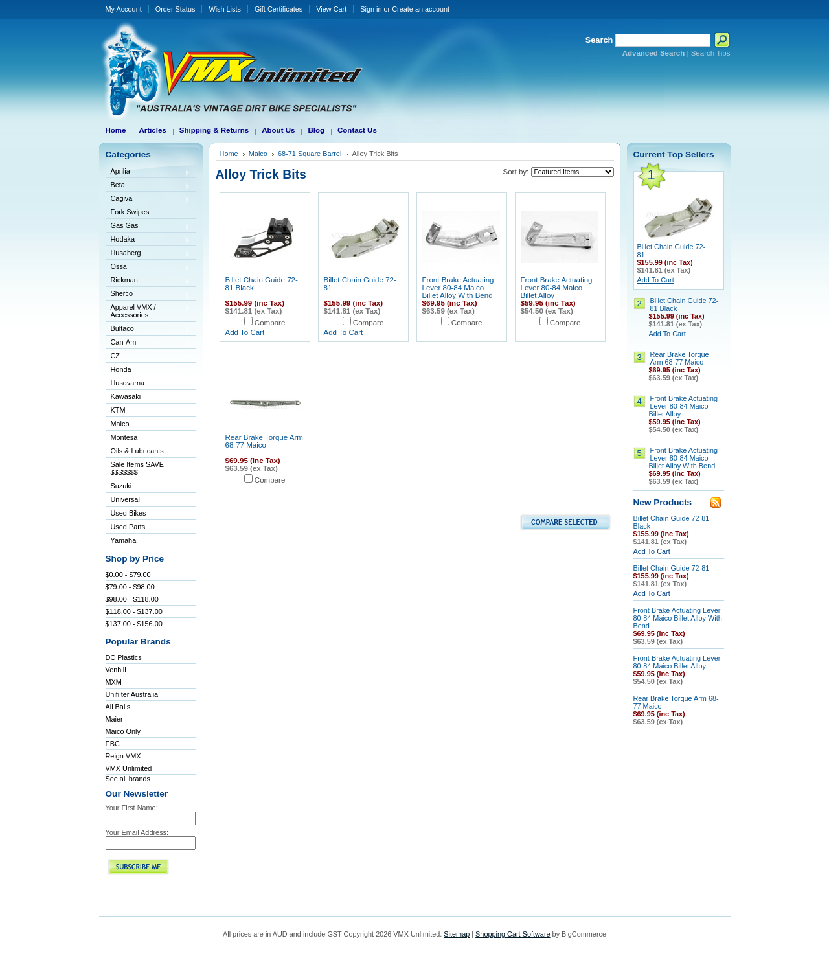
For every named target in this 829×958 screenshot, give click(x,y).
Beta (148, 185)
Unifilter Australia (132, 694)
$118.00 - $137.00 (134, 611)
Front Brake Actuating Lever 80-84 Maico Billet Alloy (557, 287)
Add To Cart (245, 332)
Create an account (420, 9)
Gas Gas (148, 226)
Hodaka (148, 240)
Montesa (148, 438)
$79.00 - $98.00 (130, 587)
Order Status (175, 9)
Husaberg (148, 253)
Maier (114, 719)
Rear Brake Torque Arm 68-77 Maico (264, 441)
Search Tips (711, 53)
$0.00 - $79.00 (128, 574)
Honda (148, 370)
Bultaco (148, 329)
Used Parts (128, 526)
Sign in (370, 9)
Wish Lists (225, 9)
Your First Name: (132, 808)
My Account (124, 9)
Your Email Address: (137, 832)
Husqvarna (148, 384)
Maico (148, 424)
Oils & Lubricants (137, 451)
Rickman (148, 281)
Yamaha (148, 541)
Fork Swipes (130, 212)
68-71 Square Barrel (310, 153)
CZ (148, 356)
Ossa (148, 267)
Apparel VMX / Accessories (148, 311)
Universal (148, 500)
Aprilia (148, 172)
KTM (148, 411)
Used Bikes (128, 513)
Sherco (148, 294)
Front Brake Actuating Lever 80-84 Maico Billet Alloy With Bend (458, 287)
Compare (270, 322)
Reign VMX (123, 756)
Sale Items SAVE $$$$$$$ (138, 468)
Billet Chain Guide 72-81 (671, 568)
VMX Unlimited (129, 768)
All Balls (118, 707)
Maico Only (123, 731)
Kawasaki (148, 397)
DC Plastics (124, 657)
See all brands (128, 778)
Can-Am (148, 343)
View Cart (331, 9)
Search (599, 40)
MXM (114, 682)
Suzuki (148, 487)
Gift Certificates (278, 9)
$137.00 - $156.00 (134, 624)
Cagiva (148, 199)
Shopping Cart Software (512, 934)
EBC (113, 743)
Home (229, 153)
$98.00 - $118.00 (132, 599)
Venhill (116, 670)
